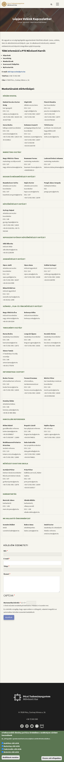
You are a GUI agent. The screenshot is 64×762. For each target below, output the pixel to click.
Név (5, 551)
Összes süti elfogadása (51, 758)
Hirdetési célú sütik (11, 752)
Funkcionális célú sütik (12, 749)
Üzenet (6, 574)
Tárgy (6, 566)
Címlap (20, 22)
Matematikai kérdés (11, 603)
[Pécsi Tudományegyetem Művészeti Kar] (13, 6)
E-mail (6, 559)
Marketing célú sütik (12, 746)
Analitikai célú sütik (11, 743)
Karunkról (26, 22)
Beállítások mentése (11, 757)
